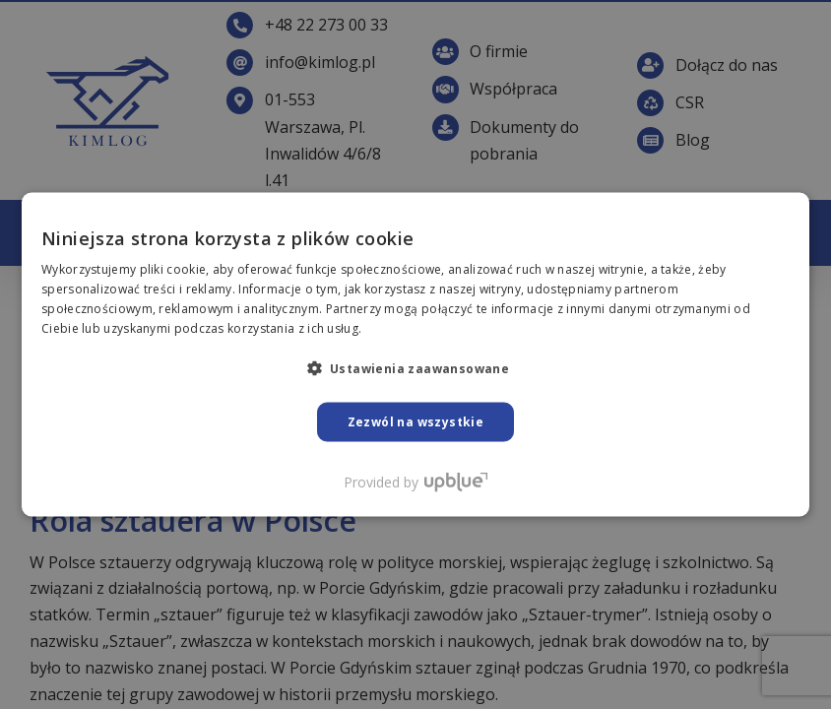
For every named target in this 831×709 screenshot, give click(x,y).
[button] (416, 367)
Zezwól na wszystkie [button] (416, 421)
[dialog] (415, 354)
